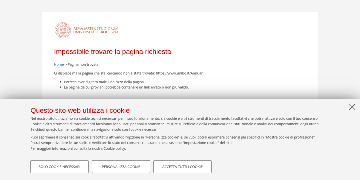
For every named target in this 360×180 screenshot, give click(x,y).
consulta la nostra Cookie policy (99, 148)
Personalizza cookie (121, 166)
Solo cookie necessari (59, 166)
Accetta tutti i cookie (182, 166)
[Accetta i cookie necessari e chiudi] (352, 107)
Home (59, 64)
